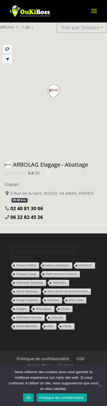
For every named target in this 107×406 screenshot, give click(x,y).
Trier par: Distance (80, 27)
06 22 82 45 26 (26, 217)
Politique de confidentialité (43, 358)
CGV (80, 358)
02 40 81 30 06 (26, 208)
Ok (28, 398)
